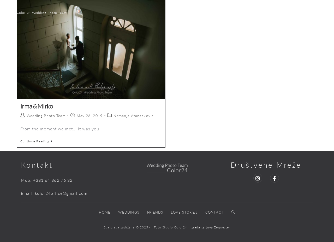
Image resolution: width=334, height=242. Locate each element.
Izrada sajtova (202, 227)
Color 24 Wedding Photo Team (42, 13)
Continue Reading (36, 141)
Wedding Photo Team (46, 115)
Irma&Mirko (36, 106)
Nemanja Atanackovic (134, 115)
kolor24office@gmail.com (61, 193)
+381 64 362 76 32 (53, 180)
